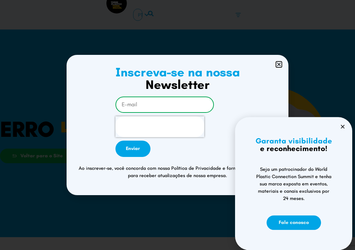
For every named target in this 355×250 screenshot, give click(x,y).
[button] (279, 64)
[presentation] (159, 126)
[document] (177, 125)
